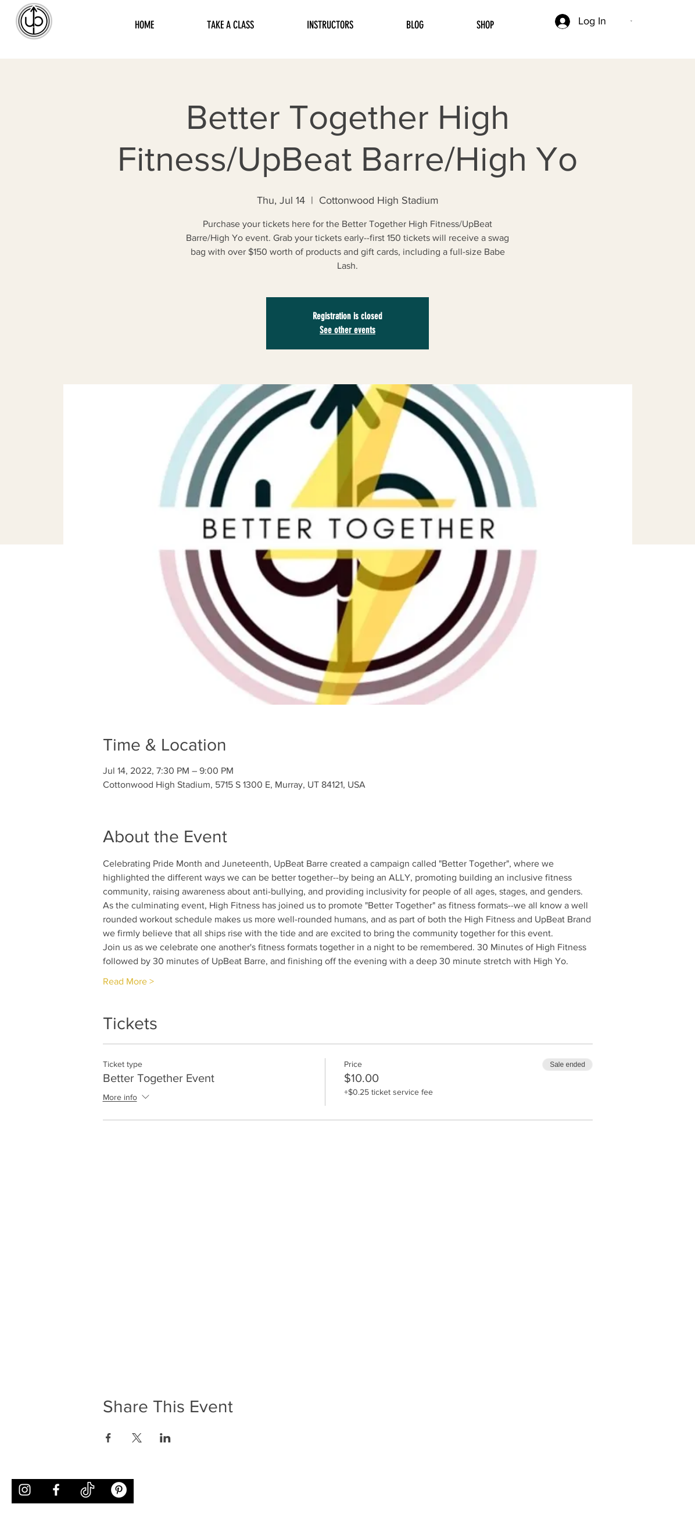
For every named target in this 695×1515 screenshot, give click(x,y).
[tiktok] (87, 1490)
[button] (631, 20)
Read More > (128, 981)
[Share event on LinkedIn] (165, 1437)
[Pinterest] (119, 1490)
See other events (347, 330)
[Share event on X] (136, 1437)
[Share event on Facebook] (108, 1437)
